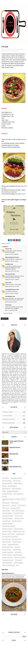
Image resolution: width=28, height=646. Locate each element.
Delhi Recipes (14, 503)
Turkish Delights (18, 563)
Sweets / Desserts (15, 50)
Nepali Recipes (20, 534)
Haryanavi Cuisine (19, 513)
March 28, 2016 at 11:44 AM (12, 279)
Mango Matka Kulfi (14, 454)
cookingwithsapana (10, 289)
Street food (18, 552)
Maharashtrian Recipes (8, 526)
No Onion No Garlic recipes (10, 537)
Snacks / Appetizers (7, 552)
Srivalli (7, 305)
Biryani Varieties (16, 488)
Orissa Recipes (6, 539)
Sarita (6, 282)
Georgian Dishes (15, 508)
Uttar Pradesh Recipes (8, 565)
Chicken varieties (18, 494)
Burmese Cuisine (7, 494)
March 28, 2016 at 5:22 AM (11, 261)
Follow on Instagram (14, 423)
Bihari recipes (6, 488)
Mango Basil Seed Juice (15, 447)
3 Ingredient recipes (16, 478)
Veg (17, 565)
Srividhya (7, 264)
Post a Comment (8, 313)
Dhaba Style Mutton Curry (15, 467)
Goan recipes (6, 510)
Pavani (7, 248)
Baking (4, 486)
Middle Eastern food (18, 531)
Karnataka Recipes (7, 518)
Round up (17, 547)
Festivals (13, 505)
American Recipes (7, 483)
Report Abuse (5, 569)
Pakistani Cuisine (17, 539)
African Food (16, 481)
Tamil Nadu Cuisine (19, 557)
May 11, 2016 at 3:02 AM (11, 310)
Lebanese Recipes (7, 524)
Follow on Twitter (14, 412)
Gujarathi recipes (7, 513)
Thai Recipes (18, 560)
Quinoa (4, 544)
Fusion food (5, 508)
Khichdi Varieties (16, 521)
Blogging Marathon (21, 49)
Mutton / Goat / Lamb (8, 534)
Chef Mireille (8, 296)
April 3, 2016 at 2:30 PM (11, 302)
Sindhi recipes (17, 550)
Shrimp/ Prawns (6, 550)
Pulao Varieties (6, 542)
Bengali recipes (12, 486)
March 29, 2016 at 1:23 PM (11, 293)
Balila (11, 460)
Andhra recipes (18, 483)
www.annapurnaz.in (10, 257)
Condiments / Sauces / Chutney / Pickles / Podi (13, 499)
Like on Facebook (14, 415)
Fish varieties (21, 505)
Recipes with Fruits (6, 50)
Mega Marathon (18, 529)
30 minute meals (7, 481)
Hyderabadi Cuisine (7, 516)
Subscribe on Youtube (14, 419)
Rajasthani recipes (13, 544)
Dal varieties (5, 503)
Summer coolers (7, 555)
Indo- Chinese (18, 516)
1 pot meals (5, 478)
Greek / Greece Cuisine (17, 510)
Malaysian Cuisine (7, 529)
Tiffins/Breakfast (7, 563)
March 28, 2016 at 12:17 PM (12, 286)
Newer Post (4, 318)
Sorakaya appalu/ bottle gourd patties (16, 442)
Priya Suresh (8, 274)
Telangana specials (7, 560)
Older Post (23, 318)
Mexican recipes (6, 531)
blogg (4, 491)
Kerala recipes (6, 521)
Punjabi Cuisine (16, 542)
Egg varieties (6, 505)
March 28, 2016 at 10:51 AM (12, 271)
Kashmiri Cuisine (19, 518)
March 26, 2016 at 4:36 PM (11, 254)
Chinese (4, 496)
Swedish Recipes (17, 555)
